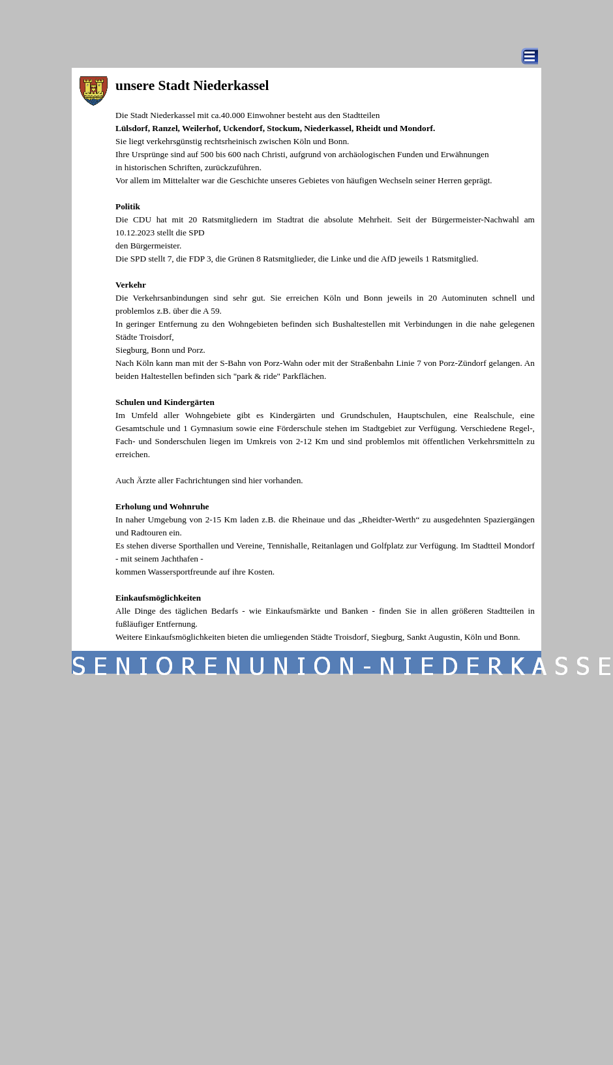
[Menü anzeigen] (529, 56)
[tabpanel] (325, 359)
